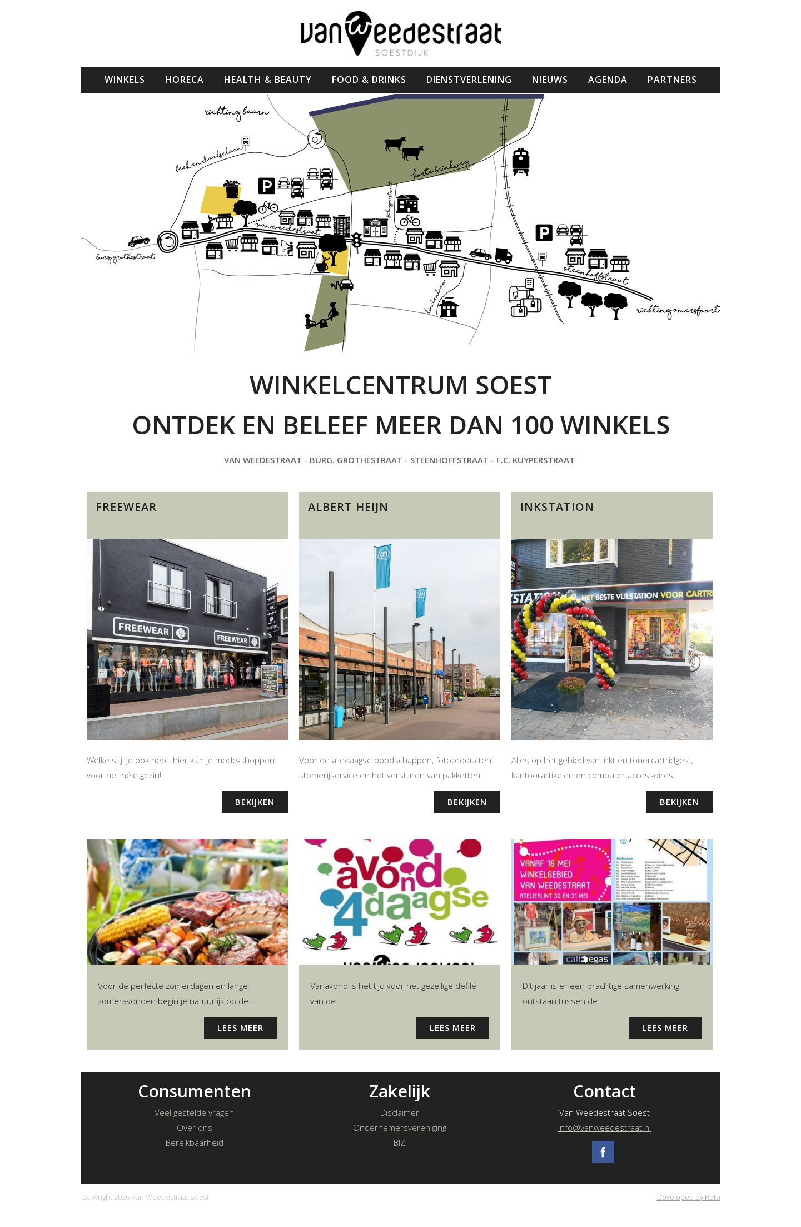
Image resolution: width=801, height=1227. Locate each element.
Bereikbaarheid (194, 1142)
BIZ (399, 1142)
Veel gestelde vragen (194, 1112)
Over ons (194, 1127)
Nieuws (550, 79)
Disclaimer (399, 1112)
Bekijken (255, 801)
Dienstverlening (469, 79)
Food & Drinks (369, 79)
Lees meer (240, 1027)
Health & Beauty (268, 79)
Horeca (184, 79)
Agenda (608, 79)
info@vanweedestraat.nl (604, 1127)
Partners (672, 79)
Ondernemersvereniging (399, 1127)
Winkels (125, 79)
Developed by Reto (688, 1197)
